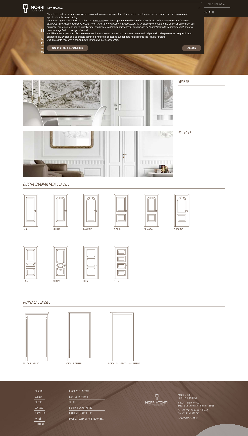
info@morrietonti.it (188, 418)
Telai (72, 402)
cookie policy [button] (70, 17)
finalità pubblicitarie (84, 27)
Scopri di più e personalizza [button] (67, 48)
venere (183, 82)
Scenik (38, 396)
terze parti (98, 20)
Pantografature (79, 396)
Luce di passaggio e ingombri (86, 418)
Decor (38, 402)
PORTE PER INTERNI (187, 397)
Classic (39, 407)
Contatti (208, 12)
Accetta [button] (191, 48)
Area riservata (216, 3)
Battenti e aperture (81, 413)
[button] (199, 8)
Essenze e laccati (79, 391)
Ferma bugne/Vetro (80, 407)
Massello (40, 413)
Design (39, 391)
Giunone (184, 133)
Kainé (38, 418)
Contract (40, 424)
